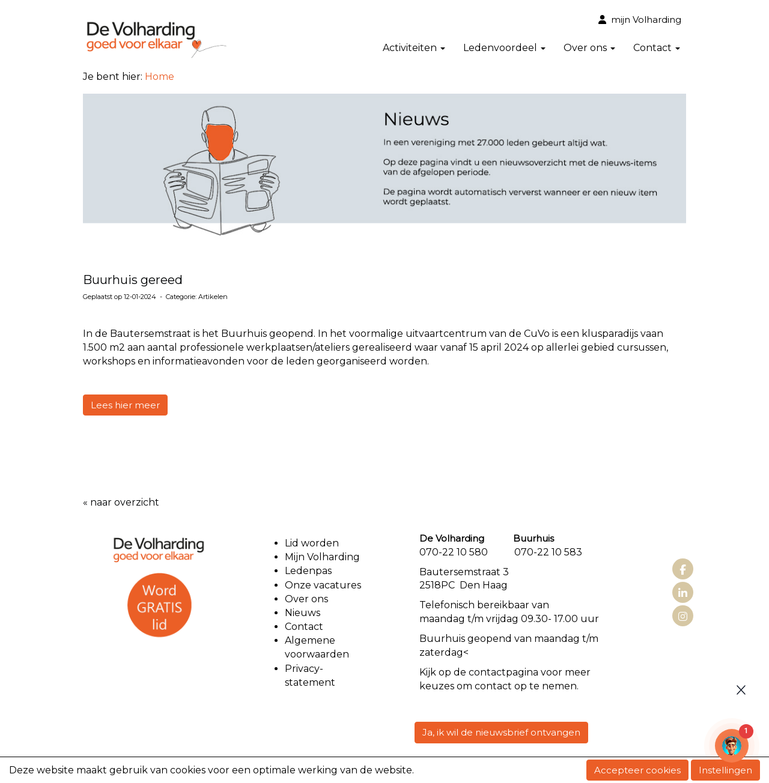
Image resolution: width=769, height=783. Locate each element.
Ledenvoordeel (504, 47)
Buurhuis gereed (133, 280)
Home (159, 76)
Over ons (589, 47)
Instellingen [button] (725, 770)
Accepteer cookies (637, 770)
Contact (656, 47)
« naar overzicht (121, 502)
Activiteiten (414, 47)
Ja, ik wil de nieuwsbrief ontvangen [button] (501, 732)
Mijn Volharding (322, 557)
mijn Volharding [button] (639, 19)
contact (487, 672)
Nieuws (302, 612)
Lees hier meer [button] (125, 405)
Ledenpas (308, 570)
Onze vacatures (324, 585)
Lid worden (312, 543)
